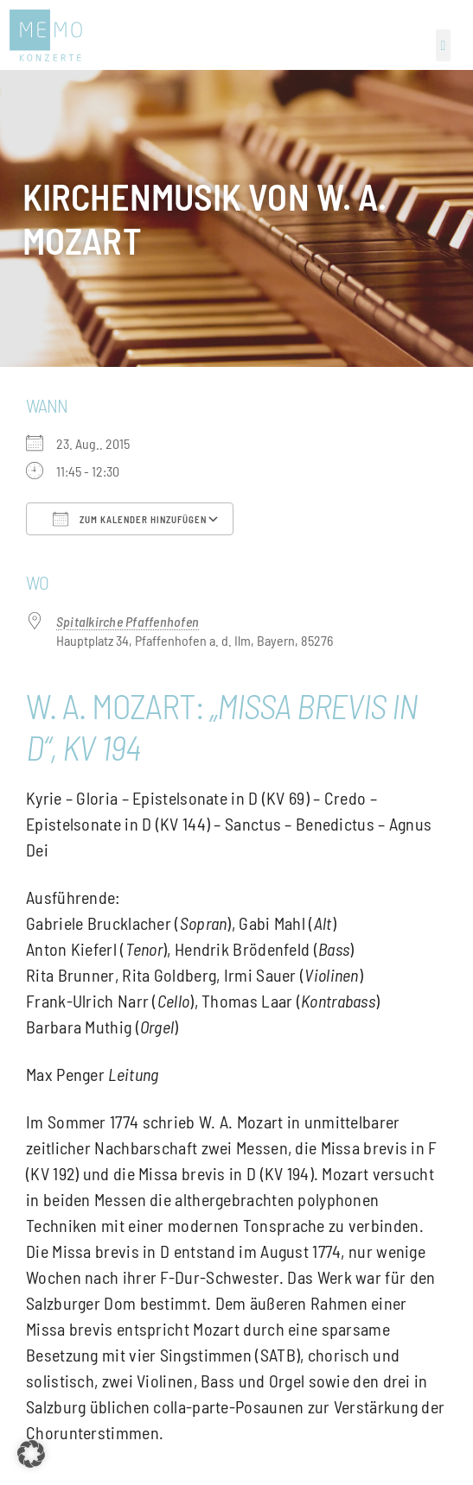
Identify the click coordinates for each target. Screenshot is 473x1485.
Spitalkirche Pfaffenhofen (127, 621)
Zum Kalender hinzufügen (130, 519)
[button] (443, 45)
